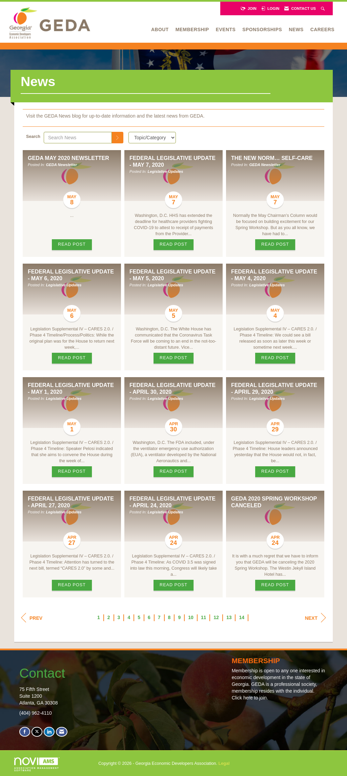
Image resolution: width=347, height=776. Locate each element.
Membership (192, 29)
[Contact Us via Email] (61, 732)
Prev (31, 617)
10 (190, 617)
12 (216, 617)
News (296, 29)
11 (203, 617)
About (160, 29)
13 (229, 617)
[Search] (117, 137)
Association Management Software (37, 764)
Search (33, 136)
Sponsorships (262, 29)
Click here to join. (250, 697)
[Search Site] (323, 8)
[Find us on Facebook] (24, 732)
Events (226, 29)
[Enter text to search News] (78, 137)
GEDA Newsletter (61, 165)
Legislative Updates (165, 171)
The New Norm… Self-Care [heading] (272, 158)
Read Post (72, 244)
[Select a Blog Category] (152, 137)
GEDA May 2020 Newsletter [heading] (68, 158)
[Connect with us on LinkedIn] (49, 732)
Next (315, 617)
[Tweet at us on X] (37, 732)
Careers (322, 29)
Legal (224, 763)
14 (241, 617)
